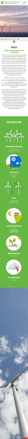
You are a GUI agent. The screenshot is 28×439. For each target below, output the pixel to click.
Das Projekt (13, 39)
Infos (18, 39)
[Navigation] (24, 3)
